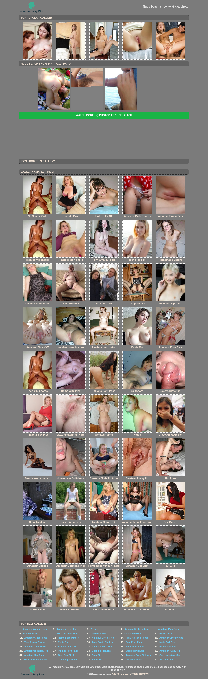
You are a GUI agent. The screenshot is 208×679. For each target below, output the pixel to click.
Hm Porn (97, 659)
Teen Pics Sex (98, 633)
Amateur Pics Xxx (68, 646)
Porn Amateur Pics (67, 633)
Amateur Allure (134, 659)
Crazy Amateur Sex (169, 655)
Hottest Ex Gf (30, 633)
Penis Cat (63, 642)
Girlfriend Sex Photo (35, 659)
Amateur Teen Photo (137, 638)
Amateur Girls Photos (171, 638)
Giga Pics (97, 655)
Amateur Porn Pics (102, 646)
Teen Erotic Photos (102, 642)
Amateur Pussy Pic (169, 651)
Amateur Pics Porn (168, 629)
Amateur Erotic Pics (103, 638)
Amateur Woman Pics (35, 629)
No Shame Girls (133, 633)
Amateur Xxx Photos (68, 629)
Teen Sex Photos (67, 655)
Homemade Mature (68, 638)
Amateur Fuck (167, 659)
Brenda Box (165, 633)
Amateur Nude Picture (136, 629)
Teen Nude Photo (135, 646)
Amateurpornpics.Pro (36, 651)
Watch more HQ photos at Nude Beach (104, 115)
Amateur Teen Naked (35, 646)
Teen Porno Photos (34, 642)
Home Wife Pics (168, 646)
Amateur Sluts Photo (35, 638)
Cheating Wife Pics (68, 659)
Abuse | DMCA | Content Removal (130, 673)
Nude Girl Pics (167, 642)
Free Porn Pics (134, 642)
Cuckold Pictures (101, 651)
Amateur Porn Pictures (138, 655)
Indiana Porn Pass (68, 651)
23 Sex (94, 629)
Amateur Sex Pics (34, 655)
